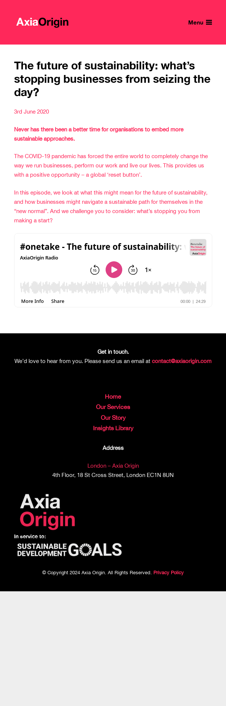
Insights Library (113, 428)
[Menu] (200, 22)
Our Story (113, 417)
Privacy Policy (168, 572)
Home (113, 396)
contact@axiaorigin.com (182, 361)
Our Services (113, 406)
